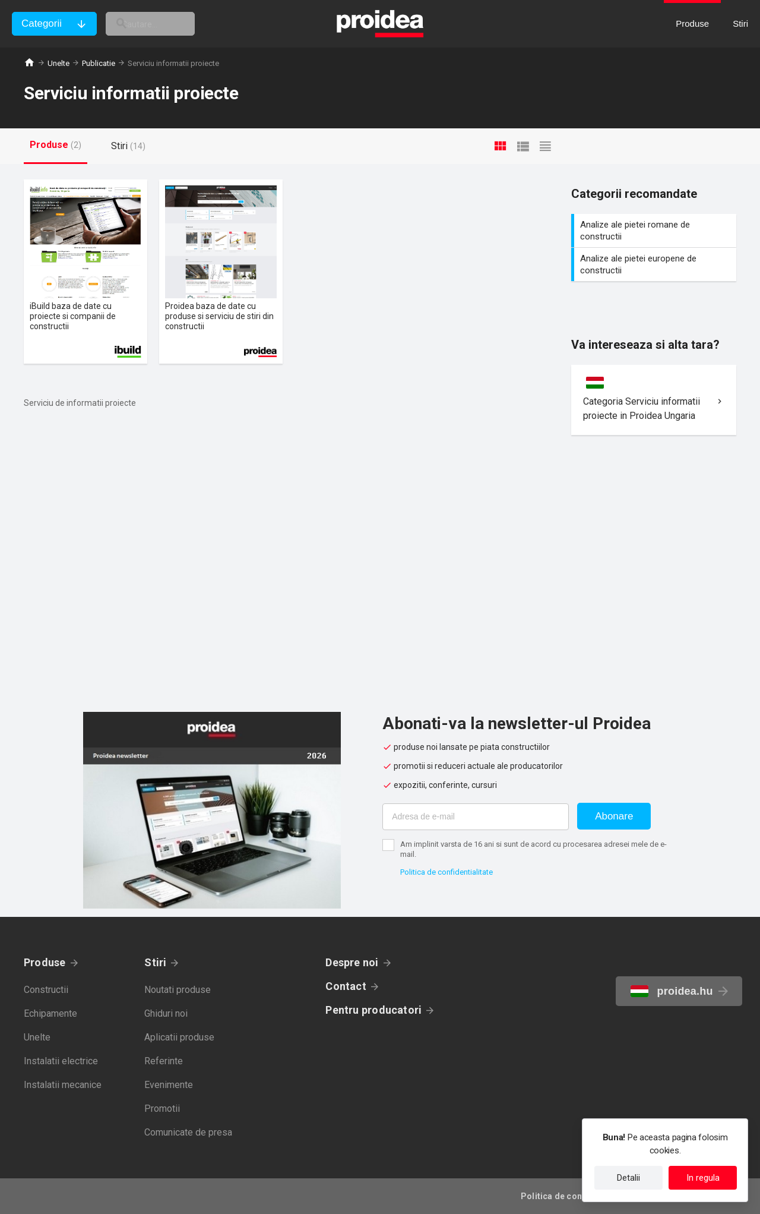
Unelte (58, 63)
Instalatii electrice (61, 1061)
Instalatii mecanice (63, 1084)
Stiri (155, 962)
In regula (703, 1177)
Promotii (162, 1108)
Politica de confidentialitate (446, 872)
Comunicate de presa (188, 1132)
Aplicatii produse (179, 1037)
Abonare (614, 816)
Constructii (46, 989)
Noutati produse (177, 989)
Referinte (163, 1061)
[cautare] (171, 24)
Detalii (628, 1177)
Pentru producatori (373, 1010)
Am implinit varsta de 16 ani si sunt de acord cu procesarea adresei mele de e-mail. (533, 849)
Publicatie (98, 63)
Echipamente (50, 1013)
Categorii (41, 23)
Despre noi (351, 962)
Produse (45, 962)
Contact (345, 986)
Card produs (85, 271)
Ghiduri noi (166, 1013)
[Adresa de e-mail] (475, 816)
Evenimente (168, 1084)
